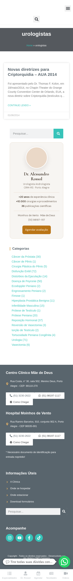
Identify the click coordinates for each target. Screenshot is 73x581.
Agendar (38, 578)
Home (29, 45)
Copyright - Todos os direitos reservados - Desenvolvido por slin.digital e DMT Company (36, 557)
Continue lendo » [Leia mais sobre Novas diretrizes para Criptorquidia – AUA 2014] (19, 105)
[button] (68, 8)
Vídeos (65, 578)
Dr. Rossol (25, 578)
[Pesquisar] (58, 133)
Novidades (51, 578)
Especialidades (9, 578)
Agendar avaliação (36, 229)
